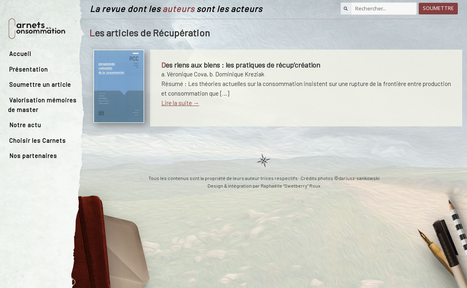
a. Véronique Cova (184, 74)
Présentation (28, 69)
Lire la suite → (180, 102)
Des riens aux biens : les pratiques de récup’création (240, 64)
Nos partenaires (33, 155)
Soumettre (438, 8)
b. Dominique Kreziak (237, 74)
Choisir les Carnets (37, 140)
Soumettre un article (40, 84)
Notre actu (25, 124)
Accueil (20, 53)
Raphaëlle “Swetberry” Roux (291, 185)
